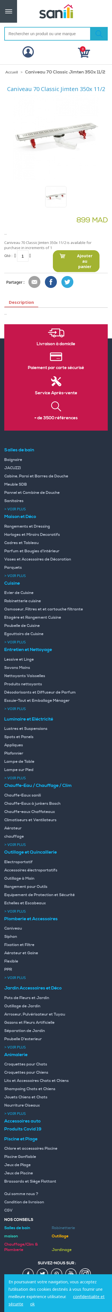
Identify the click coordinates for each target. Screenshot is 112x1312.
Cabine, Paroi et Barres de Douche (36, 476)
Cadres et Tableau (21, 543)
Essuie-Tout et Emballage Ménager (37, 700)
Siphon (10, 936)
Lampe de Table (19, 761)
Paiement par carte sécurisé (56, 367)
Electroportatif (18, 862)
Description (21, 302)
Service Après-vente (56, 393)
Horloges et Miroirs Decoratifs (32, 534)
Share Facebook (51, 282)
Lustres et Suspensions (25, 728)
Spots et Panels (19, 737)
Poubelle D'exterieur (23, 1039)
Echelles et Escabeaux (25, 903)
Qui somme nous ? (21, 1194)
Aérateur (13, 828)
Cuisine (12, 583)
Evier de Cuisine (19, 592)
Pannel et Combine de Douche (32, 492)
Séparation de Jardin (24, 1030)
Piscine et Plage (21, 1139)
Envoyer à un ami (34, 282)
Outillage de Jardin (22, 1006)
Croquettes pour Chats (25, 1064)
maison (11, 1236)
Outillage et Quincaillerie (30, 852)
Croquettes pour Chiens (26, 1072)
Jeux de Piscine (18, 1173)
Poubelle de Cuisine (22, 625)
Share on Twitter (67, 282)
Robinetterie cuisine (22, 601)
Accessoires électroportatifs (30, 870)
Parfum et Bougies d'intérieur (31, 551)
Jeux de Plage (17, 1165)
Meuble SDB (15, 484)
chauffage (14, 836)
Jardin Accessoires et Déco (33, 988)
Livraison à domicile (56, 344)
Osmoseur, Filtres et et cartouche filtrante (43, 609)
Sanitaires (14, 501)
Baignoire (13, 459)
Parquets (13, 567)
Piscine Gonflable (20, 1156)
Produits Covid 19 (23, 1129)
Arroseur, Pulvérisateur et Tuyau (34, 1014)
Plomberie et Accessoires (31, 919)
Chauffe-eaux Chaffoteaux (29, 811)
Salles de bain (19, 450)
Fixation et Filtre (19, 944)
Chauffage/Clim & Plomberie (21, 1247)
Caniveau (13, 928)
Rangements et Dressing (27, 526)
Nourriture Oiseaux (22, 1105)
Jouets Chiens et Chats (25, 1097)
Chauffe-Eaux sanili (22, 795)
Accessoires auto (22, 1121)
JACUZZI (12, 468)
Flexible (11, 961)
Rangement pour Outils (25, 886)
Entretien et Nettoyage (28, 649)
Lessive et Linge (19, 659)
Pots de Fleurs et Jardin (26, 998)
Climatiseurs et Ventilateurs (30, 820)
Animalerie (16, 1055)
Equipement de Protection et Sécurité (39, 895)
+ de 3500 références (56, 418)
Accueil (11, 72)
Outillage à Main (19, 878)
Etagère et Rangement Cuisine (32, 617)
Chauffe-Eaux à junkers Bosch (32, 803)
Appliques (13, 745)
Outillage (60, 1236)
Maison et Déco (20, 516)
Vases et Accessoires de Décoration (37, 559)
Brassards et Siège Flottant (30, 1181)
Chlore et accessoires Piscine (30, 1148)
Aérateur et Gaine (21, 953)
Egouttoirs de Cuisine (23, 634)
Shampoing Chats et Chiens (29, 1089)
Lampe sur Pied (19, 769)
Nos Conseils (18, 1219)
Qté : (8, 256)
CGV (8, 1210)
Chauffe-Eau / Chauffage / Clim (38, 785)
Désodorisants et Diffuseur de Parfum (40, 692)
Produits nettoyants (23, 684)
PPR (8, 969)
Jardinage (62, 1249)
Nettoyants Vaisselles (24, 676)
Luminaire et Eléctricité (28, 719)
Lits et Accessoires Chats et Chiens (36, 1080)
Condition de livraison (24, 1202)
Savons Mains (17, 667)
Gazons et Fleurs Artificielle (29, 1022)
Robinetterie (63, 1228)
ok (32, 1304)
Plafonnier (13, 753)
